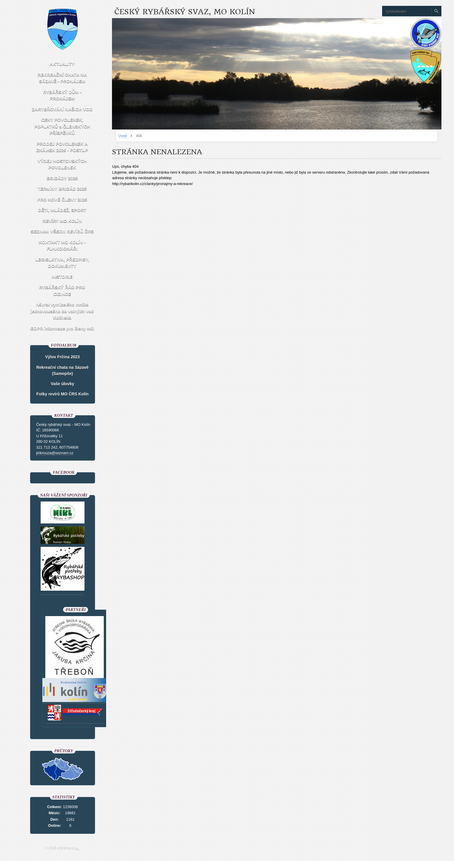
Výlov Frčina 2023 (62, 357)
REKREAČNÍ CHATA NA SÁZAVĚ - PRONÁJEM (62, 78)
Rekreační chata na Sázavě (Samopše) (62, 370)
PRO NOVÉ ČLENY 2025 (62, 199)
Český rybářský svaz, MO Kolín (184, 11)
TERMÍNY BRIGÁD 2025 (62, 188)
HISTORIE (62, 276)
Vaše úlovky (62, 383)
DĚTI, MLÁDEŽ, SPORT (62, 210)
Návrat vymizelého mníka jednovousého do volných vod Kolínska (62, 311)
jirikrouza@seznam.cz (54, 453)
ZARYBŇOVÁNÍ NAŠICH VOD (62, 109)
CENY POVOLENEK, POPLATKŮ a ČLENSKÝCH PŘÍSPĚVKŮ (62, 126)
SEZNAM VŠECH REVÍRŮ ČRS (62, 231)
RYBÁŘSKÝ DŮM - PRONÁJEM (62, 95)
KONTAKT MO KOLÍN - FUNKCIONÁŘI (62, 245)
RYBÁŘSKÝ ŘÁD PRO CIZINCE (62, 290)
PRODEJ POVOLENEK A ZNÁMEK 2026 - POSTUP (62, 147)
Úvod (122, 136)
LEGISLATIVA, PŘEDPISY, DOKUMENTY (62, 263)
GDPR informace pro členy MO (62, 328)
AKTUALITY (62, 63)
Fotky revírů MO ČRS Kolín (62, 394)
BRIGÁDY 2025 (61, 178)
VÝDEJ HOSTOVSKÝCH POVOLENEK (62, 164)
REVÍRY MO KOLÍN (62, 220)
